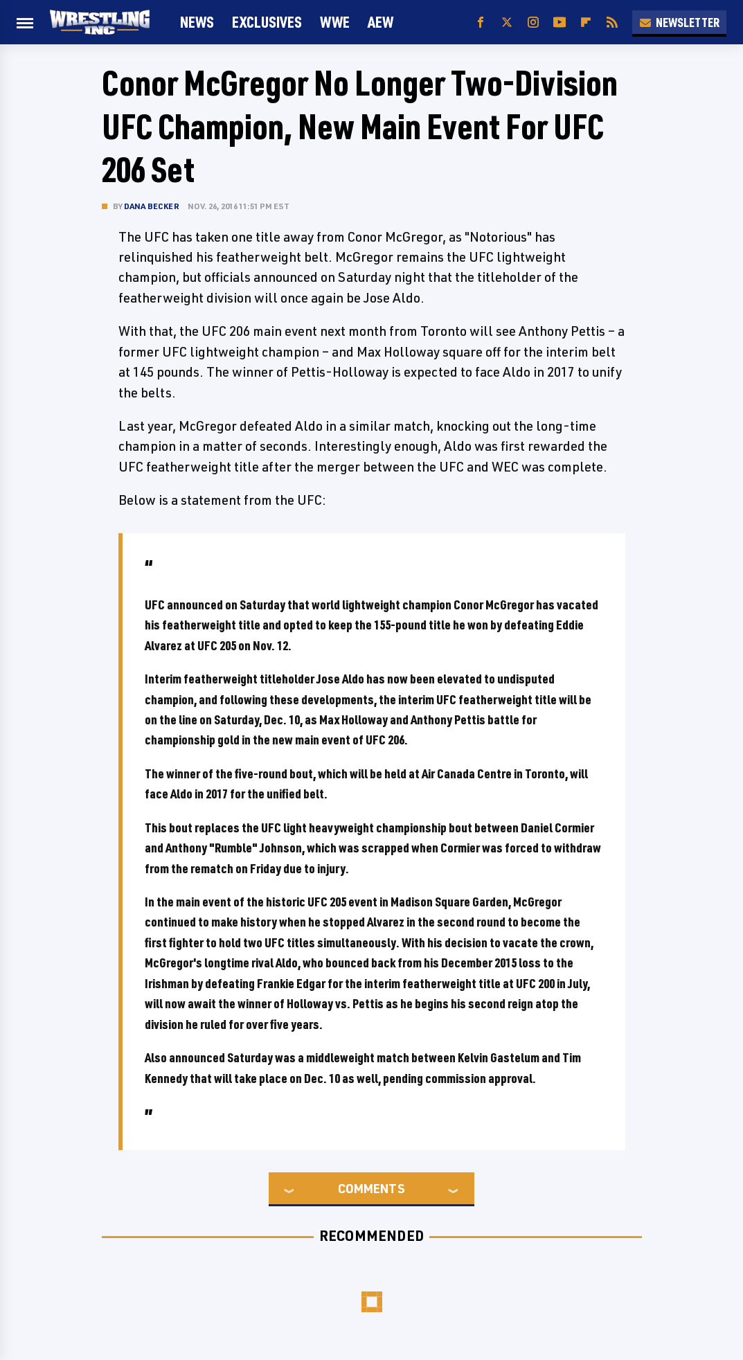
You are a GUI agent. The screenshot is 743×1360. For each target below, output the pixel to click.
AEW (380, 21)
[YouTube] (559, 22)
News (197, 21)
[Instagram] (533, 22)
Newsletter (679, 22)
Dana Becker (151, 206)
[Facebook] (480, 22)
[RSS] (612, 22)
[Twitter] (507, 22)
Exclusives (267, 21)
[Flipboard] (586, 22)
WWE (335, 21)
